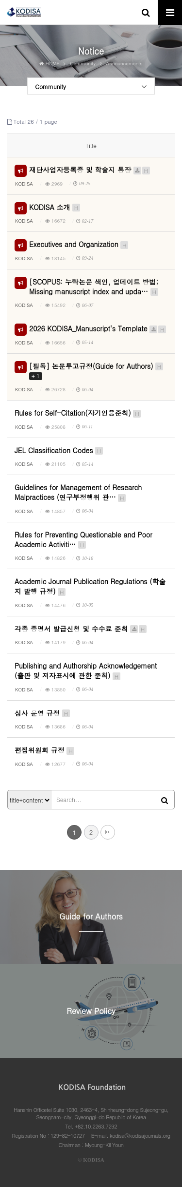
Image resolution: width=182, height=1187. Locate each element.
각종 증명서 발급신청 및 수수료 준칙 (81, 628)
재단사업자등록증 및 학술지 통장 (90, 169)
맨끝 (107, 832)
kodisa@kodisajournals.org (140, 1135)
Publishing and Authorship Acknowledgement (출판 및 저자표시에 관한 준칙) (86, 670)
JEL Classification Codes (59, 450)
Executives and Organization (79, 244)
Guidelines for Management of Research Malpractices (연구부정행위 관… (78, 492)
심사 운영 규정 (43, 713)
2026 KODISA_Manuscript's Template (98, 328)
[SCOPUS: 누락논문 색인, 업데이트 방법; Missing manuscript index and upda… (94, 286)
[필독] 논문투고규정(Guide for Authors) (96, 371)
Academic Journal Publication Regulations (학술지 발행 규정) (90, 586)
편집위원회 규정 (45, 750)
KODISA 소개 (55, 207)
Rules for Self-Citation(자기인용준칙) (78, 413)
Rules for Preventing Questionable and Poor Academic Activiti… (83, 539)
